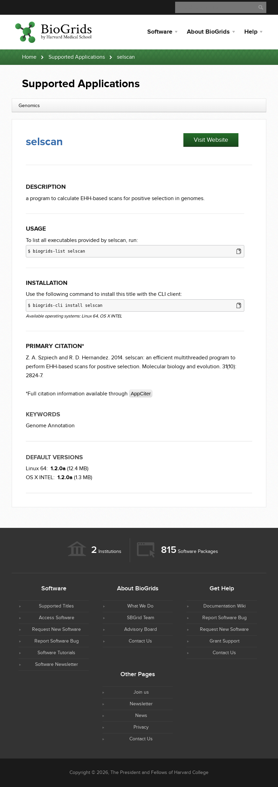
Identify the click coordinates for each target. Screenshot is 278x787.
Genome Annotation (50, 426)
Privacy (141, 727)
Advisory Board (140, 629)
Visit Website (211, 139)
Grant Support (224, 641)
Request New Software (56, 629)
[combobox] (139, 105)
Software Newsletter (56, 664)
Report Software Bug (56, 641)
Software (159, 32)
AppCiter (141, 393)
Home (29, 57)
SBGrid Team (140, 618)
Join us (141, 692)
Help (250, 32)
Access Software (56, 618)
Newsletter (141, 704)
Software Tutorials (56, 653)
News (141, 715)
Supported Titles (56, 606)
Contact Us (140, 641)
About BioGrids (208, 32)
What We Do (140, 606)
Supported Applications (77, 57)
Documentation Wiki (224, 606)
